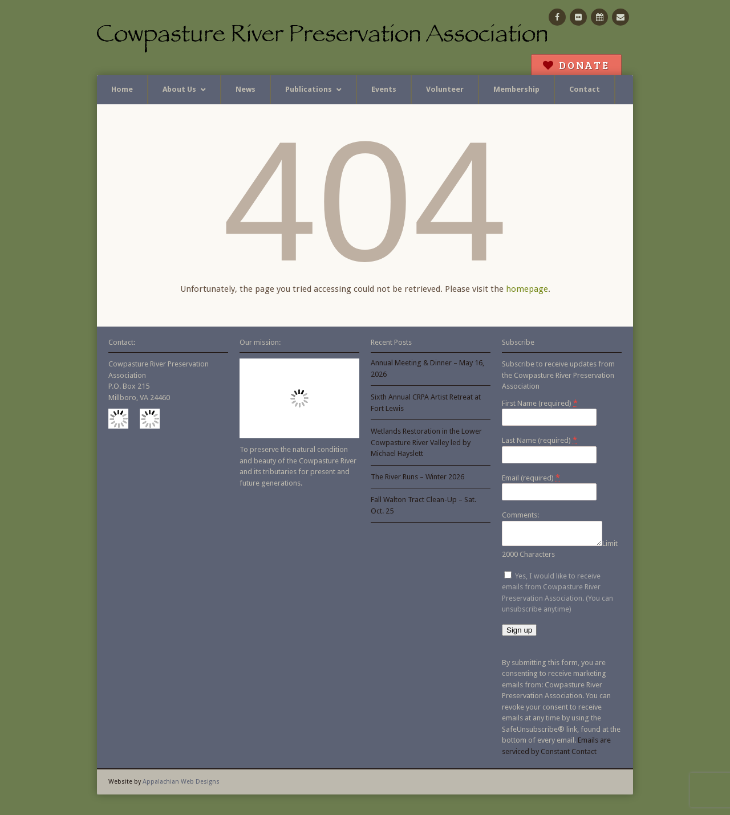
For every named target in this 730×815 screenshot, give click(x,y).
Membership (516, 89)
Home (122, 89)
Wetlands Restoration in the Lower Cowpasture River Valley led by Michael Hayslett (426, 442)
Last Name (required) (539, 440)
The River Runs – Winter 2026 (417, 476)
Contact (584, 89)
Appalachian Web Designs (181, 785)
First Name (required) (540, 403)
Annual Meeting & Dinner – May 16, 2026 (427, 368)
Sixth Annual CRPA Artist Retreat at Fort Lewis (426, 403)
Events (383, 89)
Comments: (520, 515)
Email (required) (531, 477)
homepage (527, 289)
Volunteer (445, 89)
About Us (179, 89)
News (246, 89)
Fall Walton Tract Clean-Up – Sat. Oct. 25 (423, 505)
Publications (308, 89)
